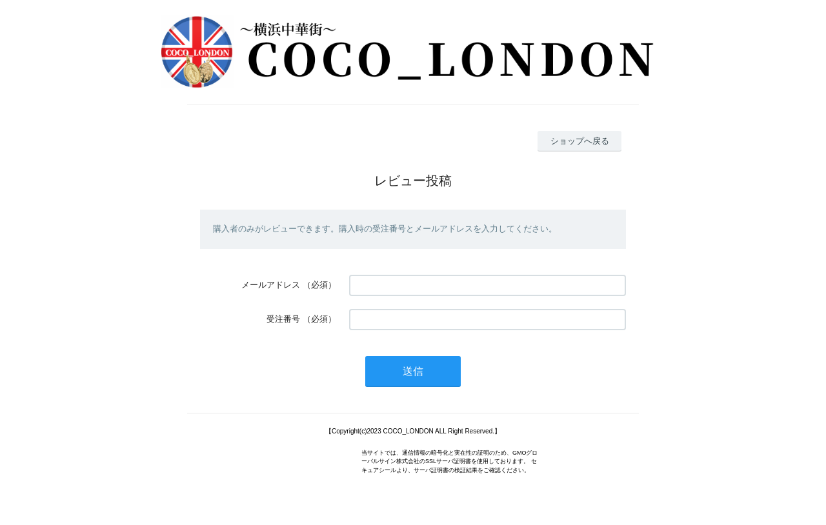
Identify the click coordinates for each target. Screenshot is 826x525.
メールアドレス (270, 285)
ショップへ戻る (579, 141)
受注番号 (283, 319)
